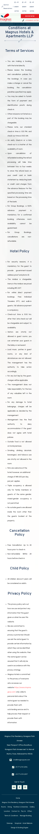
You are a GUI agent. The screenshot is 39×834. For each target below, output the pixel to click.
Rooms (3, 807)
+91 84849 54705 (24, 6)
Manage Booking (26, 816)
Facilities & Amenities (20, 807)
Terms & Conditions (11, 816)
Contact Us (16, 811)
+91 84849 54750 (16, 6)
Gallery (32, 807)
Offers (29, 811)
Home (18, 798)
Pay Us (23, 811)
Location (7, 811)
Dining (10, 807)
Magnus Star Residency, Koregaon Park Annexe (18, 802)
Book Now (30, 16)
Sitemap (10, 823)
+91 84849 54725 (32, 6)
